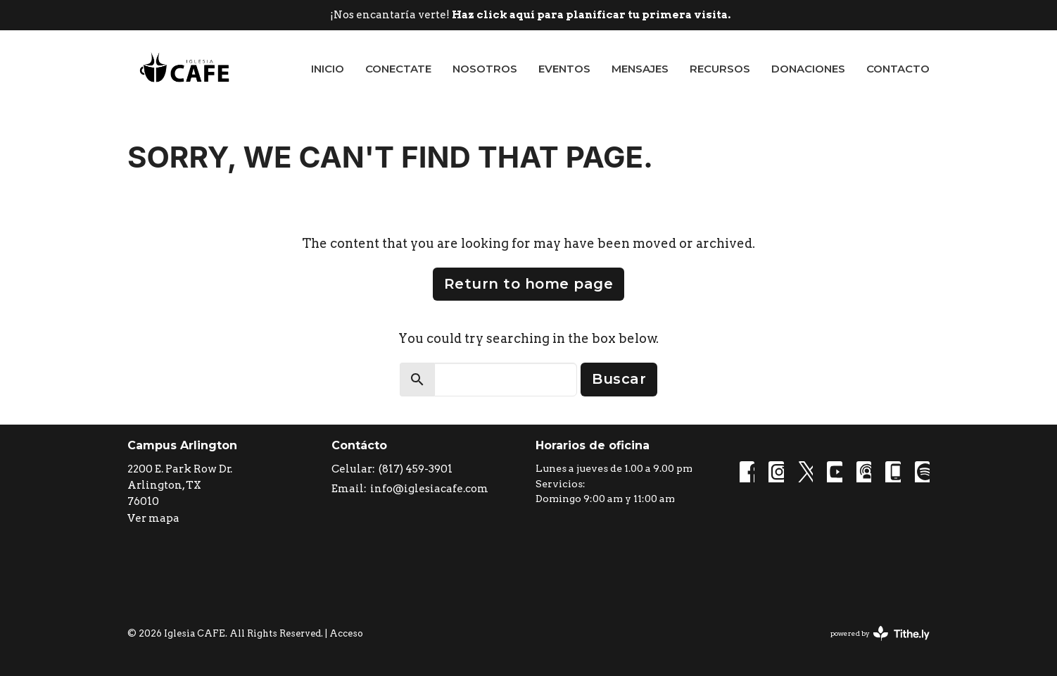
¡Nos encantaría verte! (530, 14)
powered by (880, 633)
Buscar (619, 378)
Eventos (564, 68)
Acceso (346, 633)
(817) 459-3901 (415, 469)
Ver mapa (153, 518)
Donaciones (808, 68)
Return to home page (529, 283)
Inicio (327, 68)
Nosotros (484, 68)
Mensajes (640, 68)
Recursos (720, 68)
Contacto (898, 68)
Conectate (398, 68)
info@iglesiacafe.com (429, 488)
